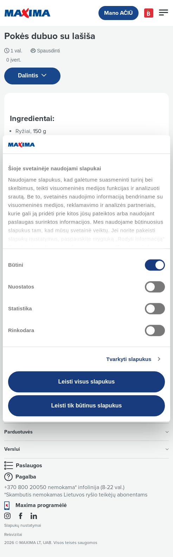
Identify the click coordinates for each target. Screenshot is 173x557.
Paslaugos (29, 465)
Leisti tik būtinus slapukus (86, 406)
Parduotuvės (86, 432)
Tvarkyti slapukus (128, 359)
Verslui (86, 449)
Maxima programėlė (41, 505)
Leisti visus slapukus (86, 382)
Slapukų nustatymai (22, 525)
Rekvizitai (13, 534)
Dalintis (32, 76)
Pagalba (25, 476)
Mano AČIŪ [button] (118, 13)
